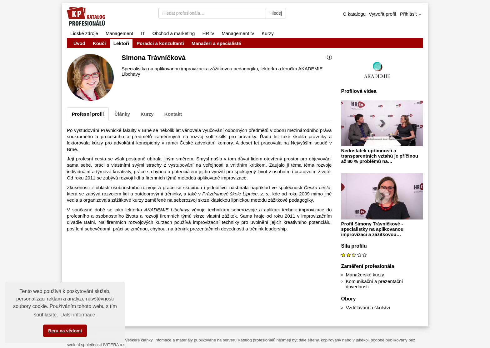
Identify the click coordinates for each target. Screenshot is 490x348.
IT (143, 33)
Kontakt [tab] (173, 114)
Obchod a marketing (173, 33)
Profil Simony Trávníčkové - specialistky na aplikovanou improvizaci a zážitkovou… (372, 229)
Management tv (238, 33)
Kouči (99, 43)
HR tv (208, 33)
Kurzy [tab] (147, 114)
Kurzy (268, 33)
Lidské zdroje (84, 33)
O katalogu (354, 14)
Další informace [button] (77, 314)
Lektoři (121, 43)
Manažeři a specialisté (216, 43)
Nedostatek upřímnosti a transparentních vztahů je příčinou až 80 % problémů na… (379, 156)
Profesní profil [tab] (88, 114)
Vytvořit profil (382, 14)
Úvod (79, 43)
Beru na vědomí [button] (65, 330)
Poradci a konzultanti (160, 43)
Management (119, 33)
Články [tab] (122, 114)
